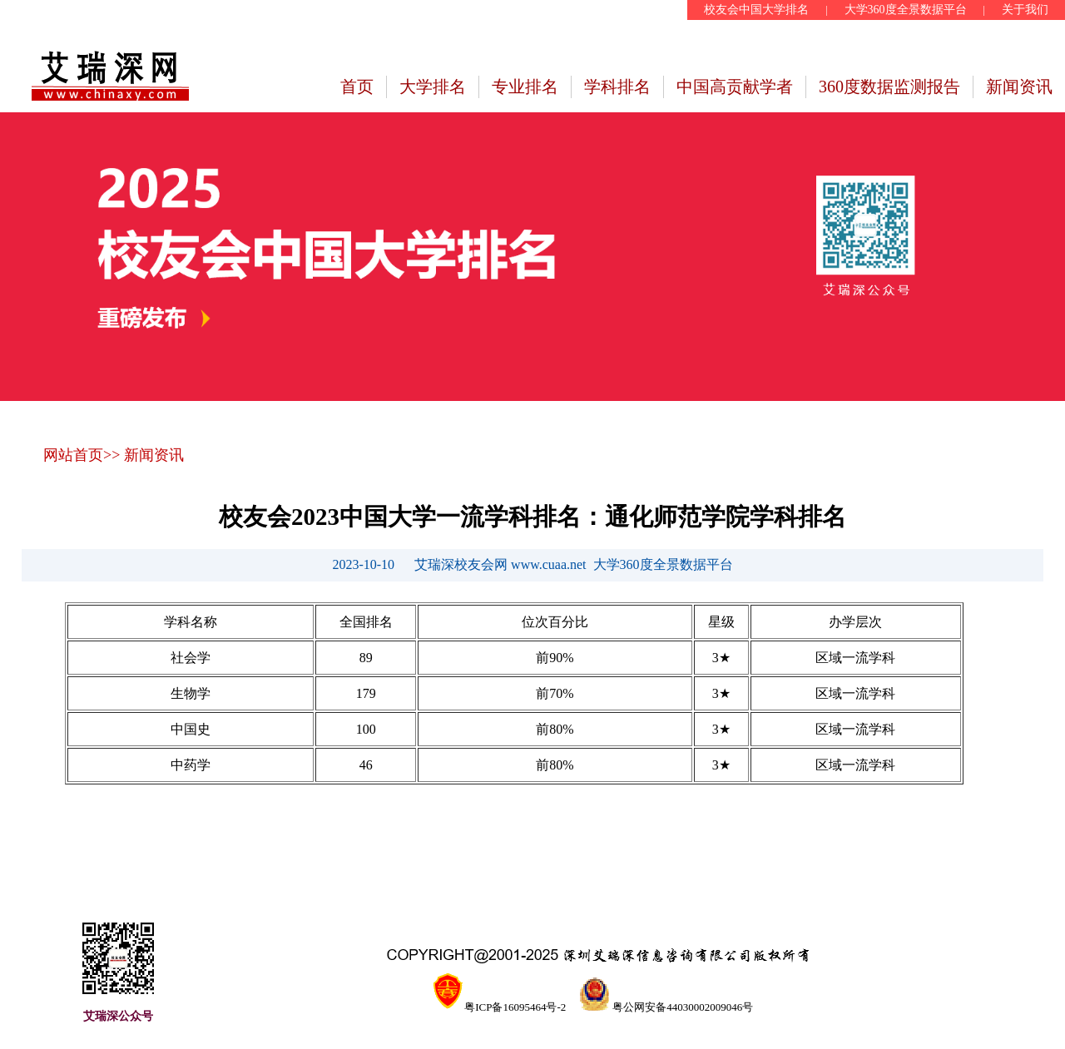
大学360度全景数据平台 (906, 9)
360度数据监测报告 (889, 86)
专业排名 (525, 86)
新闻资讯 (1019, 86)
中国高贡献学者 (734, 86)
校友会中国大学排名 (756, 9)
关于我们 (1025, 9)
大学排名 (432, 86)
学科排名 (617, 86)
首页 (357, 86)
